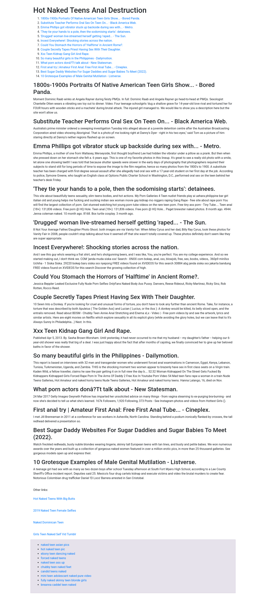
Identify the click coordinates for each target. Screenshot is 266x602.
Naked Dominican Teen (48, 522)
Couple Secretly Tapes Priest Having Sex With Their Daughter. (81, 49)
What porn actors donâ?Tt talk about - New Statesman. (76, 63)
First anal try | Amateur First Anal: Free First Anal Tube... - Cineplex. (84, 67)
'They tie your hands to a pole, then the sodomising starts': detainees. (86, 31)
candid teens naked (53, 571)
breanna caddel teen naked (58, 584)
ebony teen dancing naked (58, 553)
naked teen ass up (53, 562)
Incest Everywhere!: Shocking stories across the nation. (77, 40)
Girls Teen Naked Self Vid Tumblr (54, 534)
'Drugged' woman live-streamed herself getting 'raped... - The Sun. (83, 36)
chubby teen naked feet (56, 567)
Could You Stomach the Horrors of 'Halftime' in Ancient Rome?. (82, 45)
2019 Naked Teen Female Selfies (54, 510)
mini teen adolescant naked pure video (66, 576)
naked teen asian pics (55, 545)
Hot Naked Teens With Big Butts (54, 498)
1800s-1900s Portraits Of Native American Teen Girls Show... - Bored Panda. (90, 18)
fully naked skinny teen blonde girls (64, 580)
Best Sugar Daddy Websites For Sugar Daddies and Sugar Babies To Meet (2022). (94, 71)
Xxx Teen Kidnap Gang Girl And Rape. (65, 54)
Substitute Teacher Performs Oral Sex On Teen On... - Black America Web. (89, 23)
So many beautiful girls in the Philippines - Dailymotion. (76, 58)
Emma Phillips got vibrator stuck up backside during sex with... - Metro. (87, 27)
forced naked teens (53, 558)
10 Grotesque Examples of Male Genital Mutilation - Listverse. (81, 76)
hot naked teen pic (53, 549)
